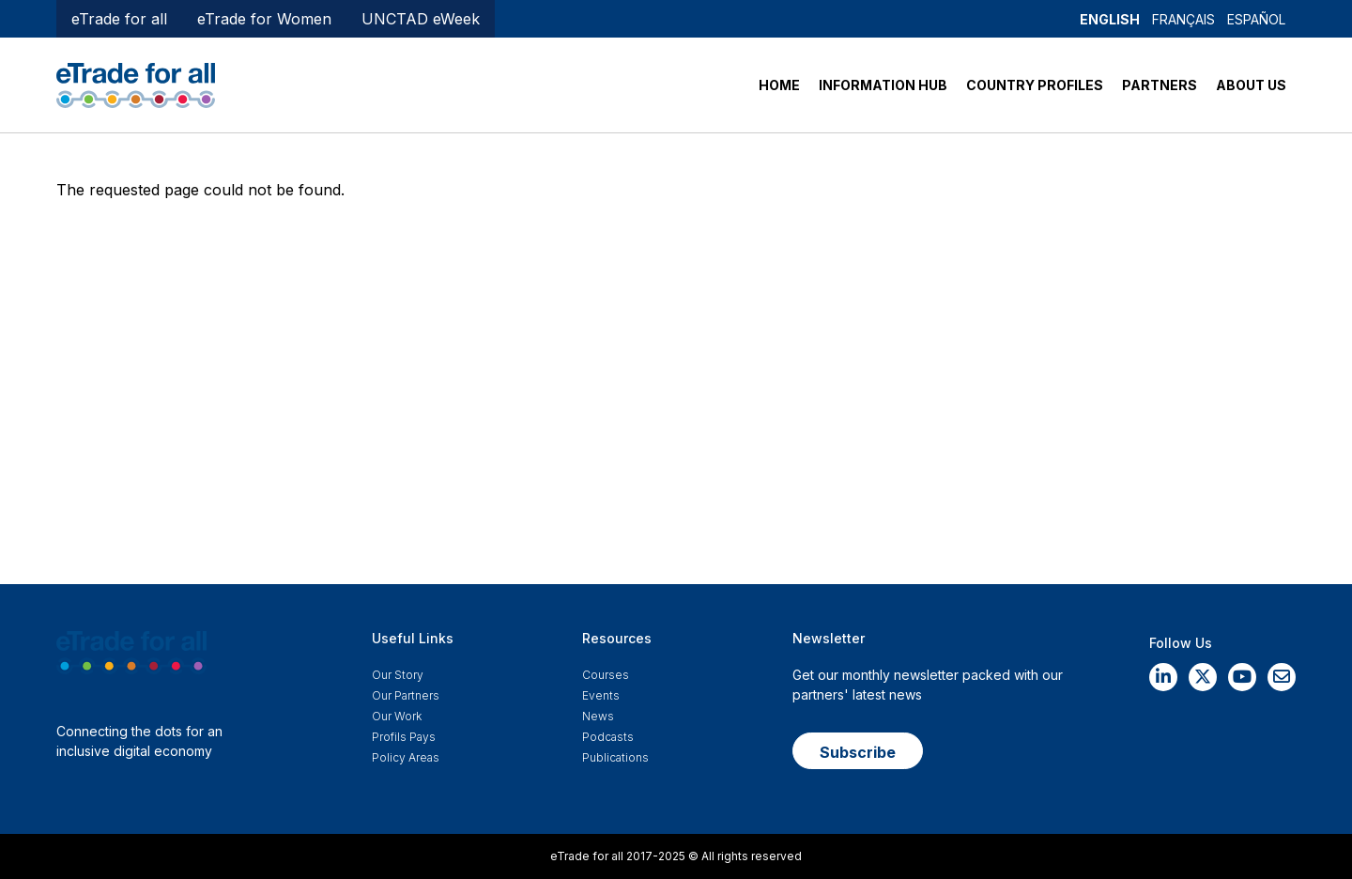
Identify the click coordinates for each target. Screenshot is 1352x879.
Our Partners (405, 695)
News (598, 716)
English (1110, 19)
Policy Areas (405, 757)
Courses (605, 675)
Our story (397, 675)
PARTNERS (1159, 85)
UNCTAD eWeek (420, 18)
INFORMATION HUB (883, 85)
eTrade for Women (264, 18)
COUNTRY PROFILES (1034, 85)
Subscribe (858, 752)
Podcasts (608, 737)
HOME (779, 85)
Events (601, 695)
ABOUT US (1251, 85)
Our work (397, 716)
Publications (615, 757)
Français (1183, 19)
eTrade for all (119, 18)
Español (1256, 19)
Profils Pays (404, 737)
